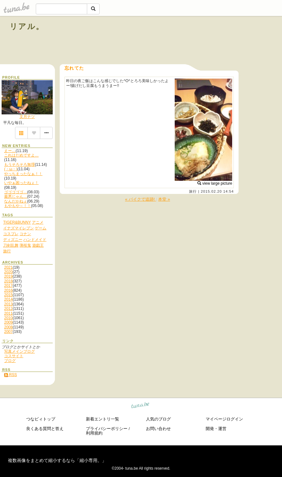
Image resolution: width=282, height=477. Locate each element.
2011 (8, 313)
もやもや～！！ (17, 206)
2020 (8, 272)
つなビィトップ (40, 419)
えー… (10, 151)
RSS (10, 375)
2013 (8, 304)
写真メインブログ (19, 351)
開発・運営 (216, 428)
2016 (8, 290)
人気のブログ (158, 419)
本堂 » (164, 199)
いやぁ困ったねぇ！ (21, 183)
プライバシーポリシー (106, 428)
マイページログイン (224, 419)
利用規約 (94, 433)
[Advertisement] (199, 41)
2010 (8, 318)
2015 (8, 295)
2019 (8, 276)
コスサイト (13, 356)
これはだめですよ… (21, 155)
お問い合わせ (158, 428)
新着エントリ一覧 (102, 419)
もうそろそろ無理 (19, 164)
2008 (8, 327)
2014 (8, 299)
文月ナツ (27, 116)
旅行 (193, 191)
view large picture (214, 183)
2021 (8, 267)
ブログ (10, 360)
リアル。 (27, 26)
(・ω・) (10, 169)
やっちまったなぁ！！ (23, 174)
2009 (8, 322)
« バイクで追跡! (140, 199)
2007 (8, 331)
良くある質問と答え (45, 428)
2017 (8, 285)
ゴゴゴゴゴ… (15, 192)
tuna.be (140, 406)
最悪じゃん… (15, 196)
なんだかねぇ (15, 201)
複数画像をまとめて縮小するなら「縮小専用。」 (57, 460)
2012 (8, 308)
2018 (8, 281)
